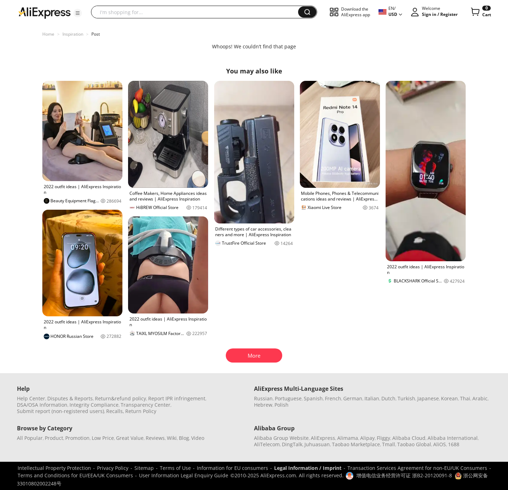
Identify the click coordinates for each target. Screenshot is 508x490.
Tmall (388, 444)
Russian (263, 398)
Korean (449, 398)
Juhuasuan (317, 444)
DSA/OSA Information (42, 404)
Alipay (367, 438)
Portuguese (288, 398)
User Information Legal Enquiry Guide (183, 475)
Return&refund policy (120, 398)
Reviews (155, 438)
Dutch (388, 398)
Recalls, (115, 411)
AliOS (439, 444)
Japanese (428, 398)
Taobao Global (414, 444)
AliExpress (323, 438)
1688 (453, 444)
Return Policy (140, 411)
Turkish (406, 398)
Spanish (313, 398)
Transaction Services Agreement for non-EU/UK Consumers (417, 468)
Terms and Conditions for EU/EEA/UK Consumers (75, 475)
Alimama (347, 438)
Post (95, 34)
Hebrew (263, 404)
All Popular (30, 438)
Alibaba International (453, 438)
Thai (465, 398)
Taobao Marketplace (356, 444)
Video (197, 438)
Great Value (130, 438)
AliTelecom (267, 444)
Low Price (103, 438)
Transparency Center (145, 404)
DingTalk (292, 444)
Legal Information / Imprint (307, 468)
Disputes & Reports (70, 398)
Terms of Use (175, 468)
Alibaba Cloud (408, 438)
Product (54, 438)
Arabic (480, 398)
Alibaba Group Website (281, 438)
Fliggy (383, 438)
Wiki (172, 438)
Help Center (31, 398)
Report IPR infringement (176, 398)
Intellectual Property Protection (54, 468)
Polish (281, 404)
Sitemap (144, 468)
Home (48, 34)
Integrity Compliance (94, 404)
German (352, 398)
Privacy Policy (112, 468)
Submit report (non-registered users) (60, 411)
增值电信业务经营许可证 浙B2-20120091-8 (404, 475)
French (333, 398)
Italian (371, 398)
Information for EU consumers (232, 468)
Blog (184, 438)
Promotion (77, 438)
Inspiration (72, 34)
